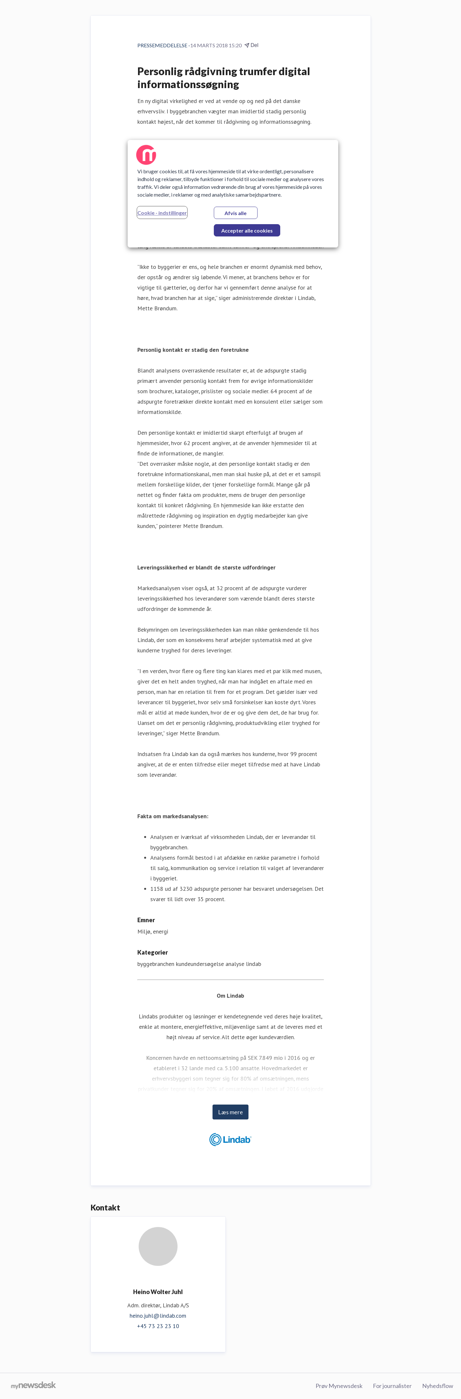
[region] (233, 193)
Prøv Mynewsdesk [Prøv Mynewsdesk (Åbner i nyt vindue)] (339, 1385)
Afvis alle (236, 213)
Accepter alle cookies (247, 230)
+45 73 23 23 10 (158, 1326)
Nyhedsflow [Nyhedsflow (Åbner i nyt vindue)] (437, 1385)
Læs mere (230, 1112)
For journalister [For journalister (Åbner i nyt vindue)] (392, 1385)
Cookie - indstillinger (162, 213)
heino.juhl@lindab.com (158, 1315)
